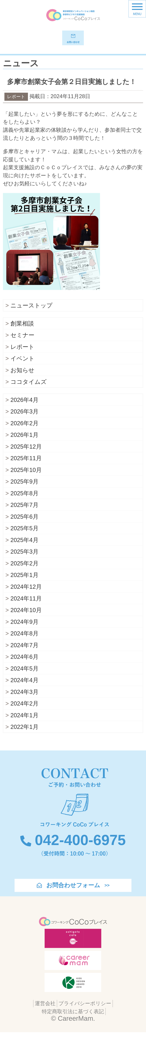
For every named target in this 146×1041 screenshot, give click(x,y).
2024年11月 (26, 606)
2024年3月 (24, 700)
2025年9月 (24, 489)
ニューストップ (31, 313)
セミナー (22, 343)
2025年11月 (26, 466)
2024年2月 (24, 711)
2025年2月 (24, 571)
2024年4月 (24, 688)
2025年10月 (26, 478)
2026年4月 (24, 408)
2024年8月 (24, 641)
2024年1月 (24, 723)
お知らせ (22, 378)
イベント (22, 366)
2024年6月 (24, 665)
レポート (22, 355)
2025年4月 (24, 548)
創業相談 (22, 331)
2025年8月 (24, 501)
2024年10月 (26, 618)
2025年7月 (24, 513)
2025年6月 (24, 525)
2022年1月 (24, 735)
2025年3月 (24, 560)
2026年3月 (24, 419)
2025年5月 (24, 536)
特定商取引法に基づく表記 (73, 1019)
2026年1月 (24, 443)
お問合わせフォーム (73, 893)
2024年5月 (24, 676)
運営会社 (45, 1011)
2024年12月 (26, 595)
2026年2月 (24, 431)
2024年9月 (24, 630)
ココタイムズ (28, 390)
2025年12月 (26, 455)
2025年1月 (24, 583)
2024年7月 (24, 653)
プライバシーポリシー (85, 1011)
